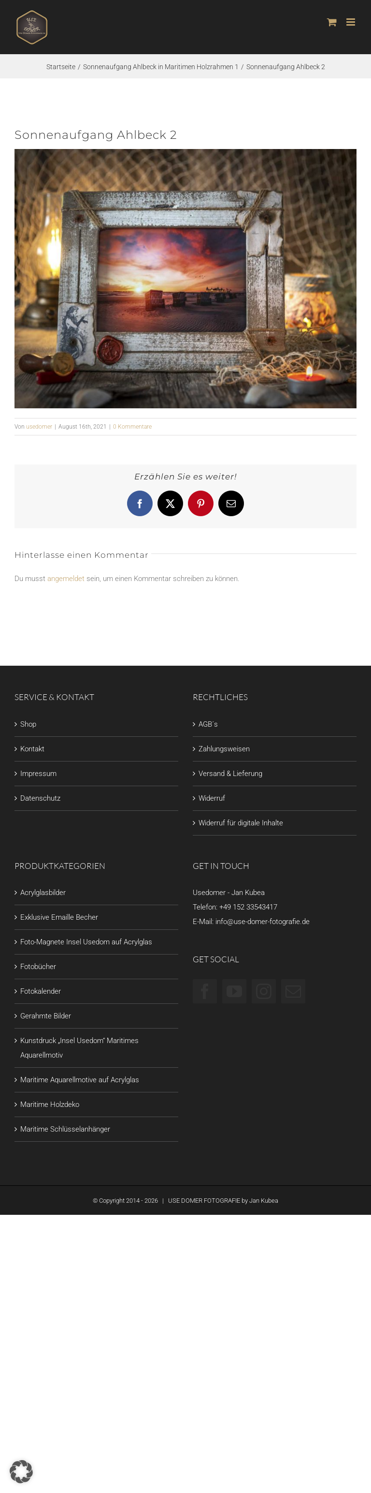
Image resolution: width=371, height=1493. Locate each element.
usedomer (39, 426)
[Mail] (293, 991)
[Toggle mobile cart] (332, 22)
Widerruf (212, 798)
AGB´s (208, 724)
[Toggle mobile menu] (351, 22)
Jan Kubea (263, 1200)
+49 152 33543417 (248, 907)
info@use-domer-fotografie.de (262, 921)
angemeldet (66, 578)
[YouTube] (234, 991)
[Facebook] (205, 991)
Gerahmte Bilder (45, 1016)
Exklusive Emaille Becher (59, 917)
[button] (21, 1471)
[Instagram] (264, 991)
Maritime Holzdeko (49, 1104)
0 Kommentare (132, 426)
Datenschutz (40, 798)
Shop (28, 724)
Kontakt (32, 749)
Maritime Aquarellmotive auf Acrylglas (79, 1079)
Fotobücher (38, 966)
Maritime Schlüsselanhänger (65, 1129)
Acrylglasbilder (43, 892)
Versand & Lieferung (230, 773)
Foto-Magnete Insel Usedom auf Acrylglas (86, 942)
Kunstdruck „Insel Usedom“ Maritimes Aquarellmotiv (79, 1048)
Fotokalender (40, 991)
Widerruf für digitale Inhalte (241, 823)
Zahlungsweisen (224, 749)
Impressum (38, 773)
